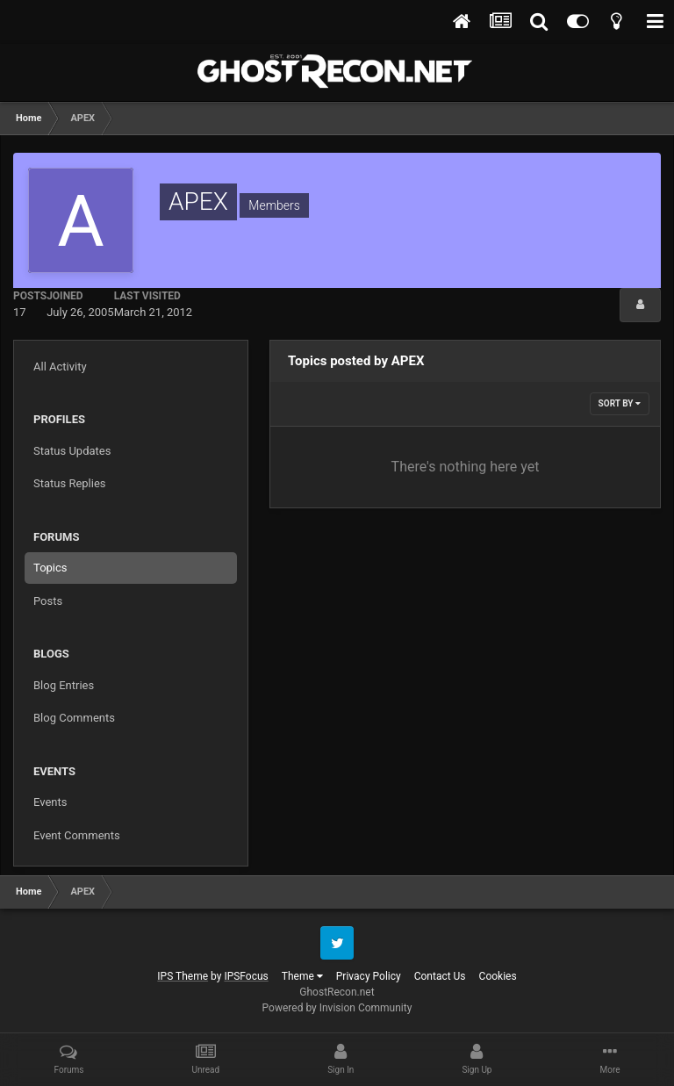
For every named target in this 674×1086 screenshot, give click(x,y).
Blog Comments (74, 717)
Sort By (620, 403)
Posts (47, 601)
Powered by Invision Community (337, 1008)
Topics (50, 567)
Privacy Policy (368, 976)
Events (50, 802)
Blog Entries (63, 685)
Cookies (498, 976)
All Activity (60, 366)
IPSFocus (246, 976)
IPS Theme (182, 976)
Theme (302, 976)
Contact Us (440, 976)
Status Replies (69, 483)
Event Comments (76, 835)
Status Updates (72, 450)
